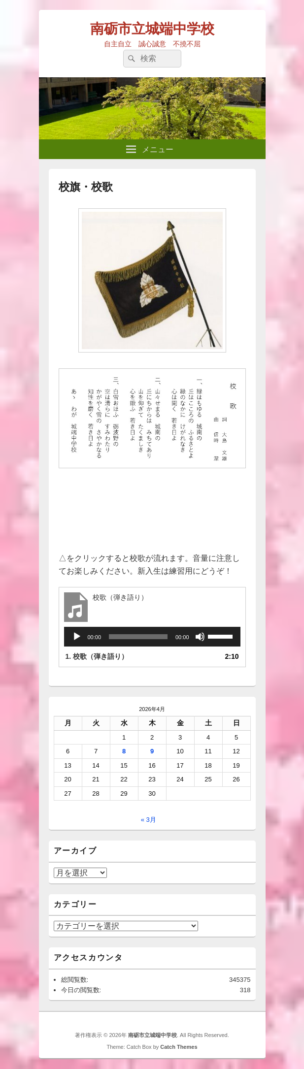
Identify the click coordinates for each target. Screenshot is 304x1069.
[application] (152, 637)
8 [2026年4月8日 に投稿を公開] (124, 751)
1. (97, 656)
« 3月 (148, 819)
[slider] (138, 636)
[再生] (77, 637)
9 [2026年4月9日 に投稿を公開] (152, 751)
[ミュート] (200, 637)
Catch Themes (178, 1047)
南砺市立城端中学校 (152, 28)
